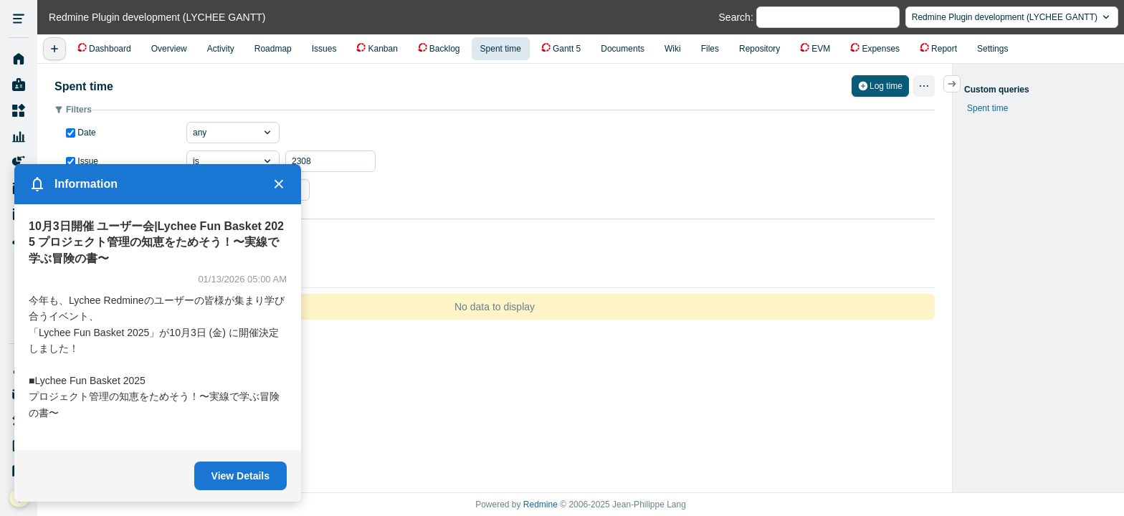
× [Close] (279, 184)
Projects (19, 111)
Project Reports (19, 163)
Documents (622, 49)
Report (944, 49)
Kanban (382, 49)
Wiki (673, 49)
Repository (759, 49)
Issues (324, 49)
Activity (220, 49)
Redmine (540, 505)
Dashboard (110, 49)
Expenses (881, 49)
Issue (86, 161)
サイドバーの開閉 (960, 84)
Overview (169, 49)
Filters (79, 110)
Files (710, 49)
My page (19, 85)
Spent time (500, 49)
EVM (820, 49)
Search (735, 17)
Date (85, 133)
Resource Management (19, 137)
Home (19, 59)
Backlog (444, 49)
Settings (992, 49)
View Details (240, 476)
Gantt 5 (567, 49)
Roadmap (273, 49)
